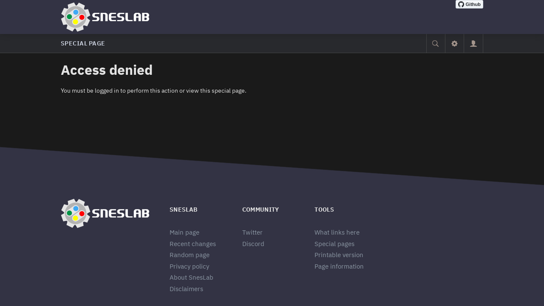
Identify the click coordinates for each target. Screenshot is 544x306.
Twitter (252, 232)
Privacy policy (189, 266)
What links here (337, 232)
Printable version (338, 255)
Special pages (334, 244)
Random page (190, 255)
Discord (253, 244)
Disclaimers (186, 289)
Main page (184, 232)
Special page (83, 43)
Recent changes (193, 244)
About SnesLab (191, 277)
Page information (339, 266)
